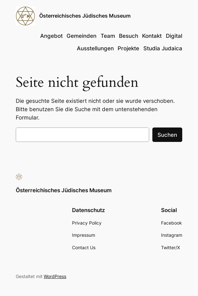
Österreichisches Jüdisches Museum (84, 16)
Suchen (167, 135)
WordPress (55, 276)
